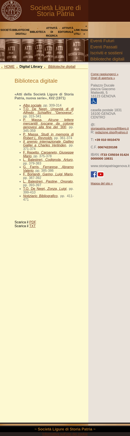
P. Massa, (48, 123)
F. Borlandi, (48, 174)
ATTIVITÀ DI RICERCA (52, 32)
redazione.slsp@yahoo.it (111, 132)
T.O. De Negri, (48, 110)
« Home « (84, 30)
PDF (32, 222)
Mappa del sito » (102, 183)
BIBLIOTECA (38, 31)
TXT (32, 226)
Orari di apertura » (103, 78)
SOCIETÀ (6, 30)
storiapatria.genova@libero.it (110, 128)
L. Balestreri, (48, 160)
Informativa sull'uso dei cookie (65, 434)
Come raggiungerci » (105, 74)
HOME (9, 66)
